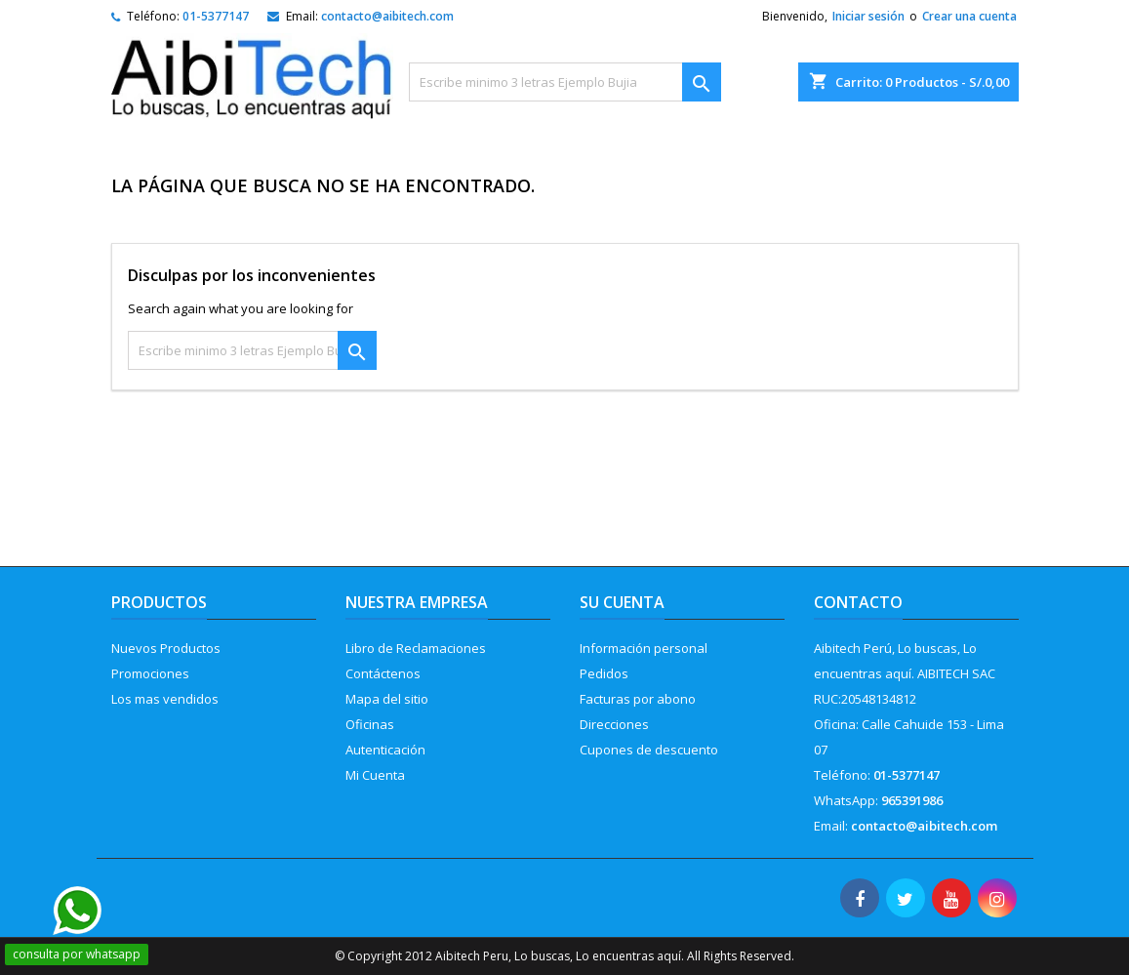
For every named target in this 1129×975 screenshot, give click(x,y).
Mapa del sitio (386, 699)
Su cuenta (622, 602)
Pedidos (604, 673)
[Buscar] (565, 82)
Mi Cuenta (375, 775)
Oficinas (369, 724)
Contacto (858, 602)
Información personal (643, 648)
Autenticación (385, 749)
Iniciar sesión (868, 16)
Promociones (150, 673)
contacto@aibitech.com (387, 16)
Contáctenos (383, 673)
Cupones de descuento (649, 749)
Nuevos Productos (166, 648)
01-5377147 (215, 16)
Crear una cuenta (969, 16)
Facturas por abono (638, 699)
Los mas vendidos (165, 699)
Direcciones (614, 724)
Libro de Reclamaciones (415, 648)
